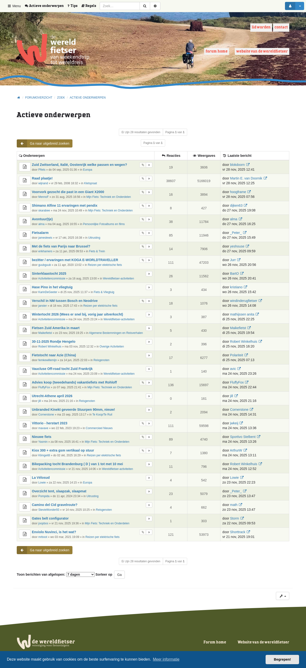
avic (233, 369)
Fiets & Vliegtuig (104, 292)
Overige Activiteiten (112, 346)
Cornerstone (46, 414)
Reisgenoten (101, 360)
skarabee (44, 210)
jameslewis (45, 237)
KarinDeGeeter (47, 292)
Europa (87, 169)
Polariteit (236, 355)
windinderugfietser (243, 301)
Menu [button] (14, 6)
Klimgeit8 (44, 455)
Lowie (42, 482)
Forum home (217, 51)
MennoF (43, 197)
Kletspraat (90, 183)
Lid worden (261, 27)
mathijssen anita (242, 314)
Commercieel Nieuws (99, 428)
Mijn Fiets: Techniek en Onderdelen (108, 197)
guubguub (44, 265)
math (233, 505)
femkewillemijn (47, 360)
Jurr (233, 260)
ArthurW (236, 450)
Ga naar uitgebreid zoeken (43, 143)
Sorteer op (104, 574)
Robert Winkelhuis (49, 346)
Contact (281, 27)
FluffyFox (44, 387)
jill (39, 401)
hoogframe (238, 192)
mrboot (42, 537)
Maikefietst (45, 333)
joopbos (43, 523)
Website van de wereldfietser (262, 51)
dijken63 (236, 205)
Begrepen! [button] (282, 659)
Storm (234, 518)
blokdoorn (237, 165)
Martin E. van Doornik (246, 178)
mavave (43, 428)
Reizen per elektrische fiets (105, 265)
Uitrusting (94, 237)
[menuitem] (45, 6)
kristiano (236, 287)
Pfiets (41, 169)
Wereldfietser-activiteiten (118, 278)
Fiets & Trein (97, 251)
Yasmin (43, 441)
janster (42, 305)
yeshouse (237, 246)
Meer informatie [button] (166, 659)
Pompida (43, 496)
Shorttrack (237, 532)
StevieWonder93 (48, 509)
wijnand (43, 183)
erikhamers (45, 251)
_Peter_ (236, 233)
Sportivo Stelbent (243, 437)
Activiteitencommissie (52, 278)
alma (41, 224)
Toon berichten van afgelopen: (56, 574)
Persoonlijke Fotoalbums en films (104, 224)
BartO (234, 273)
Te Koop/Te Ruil (102, 414)
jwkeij (234, 423)
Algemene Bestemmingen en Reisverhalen (116, 333)
